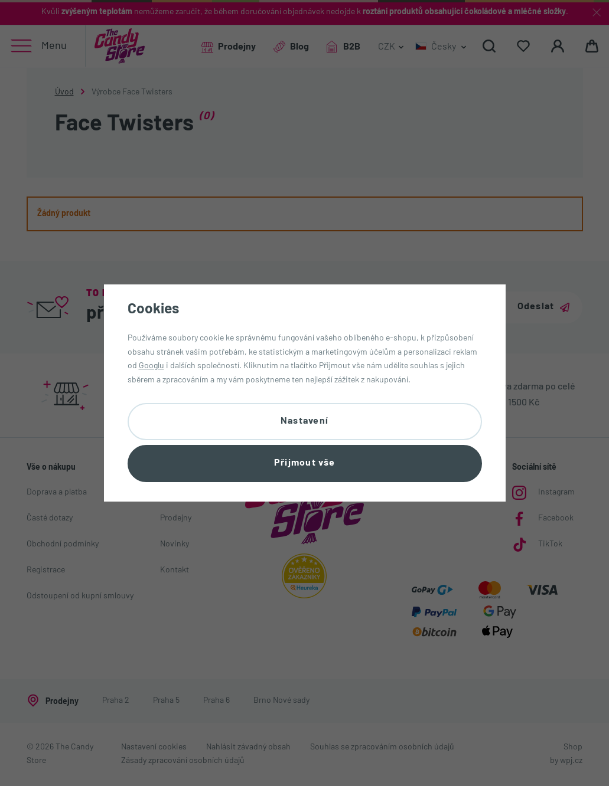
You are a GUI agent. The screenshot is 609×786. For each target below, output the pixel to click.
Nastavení (305, 421)
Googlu (151, 366)
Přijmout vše (304, 463)
